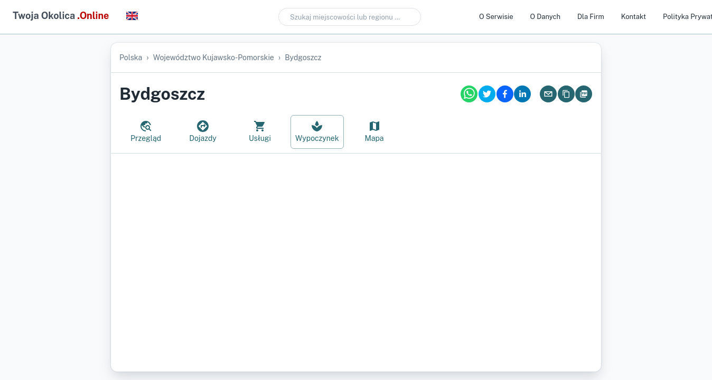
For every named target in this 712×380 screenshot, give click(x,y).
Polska (130, 57)
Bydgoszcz (303, 57)
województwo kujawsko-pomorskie (213, 57)
